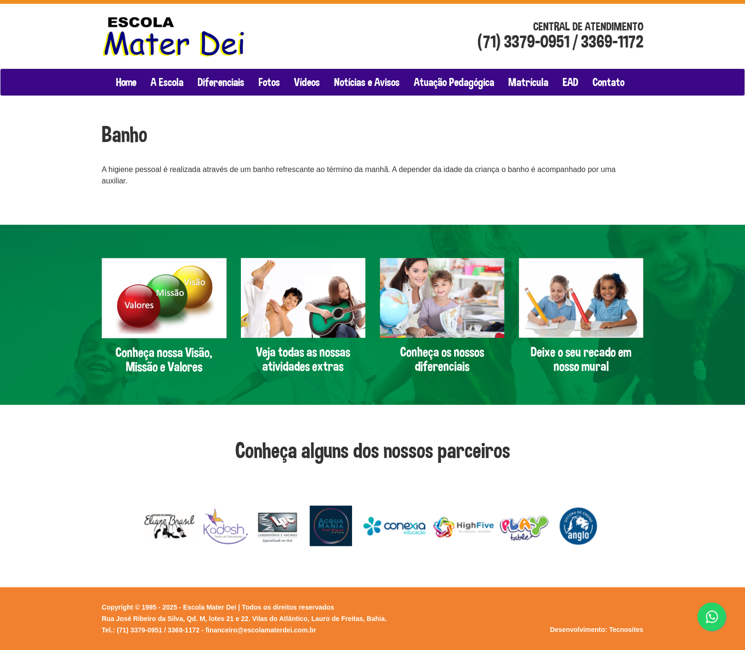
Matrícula (528, 82)
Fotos (269, 82)
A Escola (167, 82)
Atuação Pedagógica (454, 82)
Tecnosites (626, 629)
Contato (608, 82)
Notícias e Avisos (367, 82)
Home (126, 82)
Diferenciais (221, 82)
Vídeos (307, 82)
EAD (570, 82)
